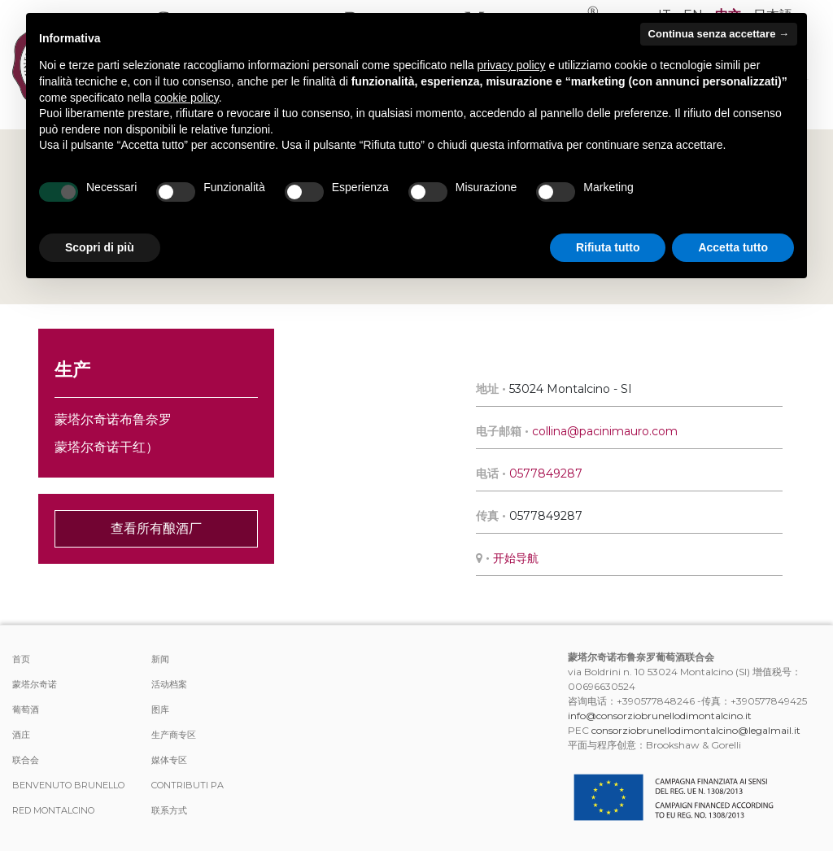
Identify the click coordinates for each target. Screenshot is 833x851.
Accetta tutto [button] (733, 247)
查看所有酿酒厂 (156, 528)
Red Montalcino (53, 810)
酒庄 (21, 734)
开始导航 (516, 558)
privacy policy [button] (512, 65)
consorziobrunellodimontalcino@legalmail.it (695, 730)
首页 (21, 659)
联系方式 (169, 810)
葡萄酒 (25, 709)
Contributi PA (187, 785)
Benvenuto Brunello (68, 785)
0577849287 (545, 473)
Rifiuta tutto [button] (608, 247)
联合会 (25, 760)
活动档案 (169, 684)
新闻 (160, 659)
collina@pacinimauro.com (605, 431)
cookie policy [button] (187, 97)
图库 (160, 709)
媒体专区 (169, 760)
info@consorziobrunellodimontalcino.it (660, 715)
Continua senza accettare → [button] (718, 34)
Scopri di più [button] (99, 247)
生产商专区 (173, 734)
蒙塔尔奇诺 (34, 684)
